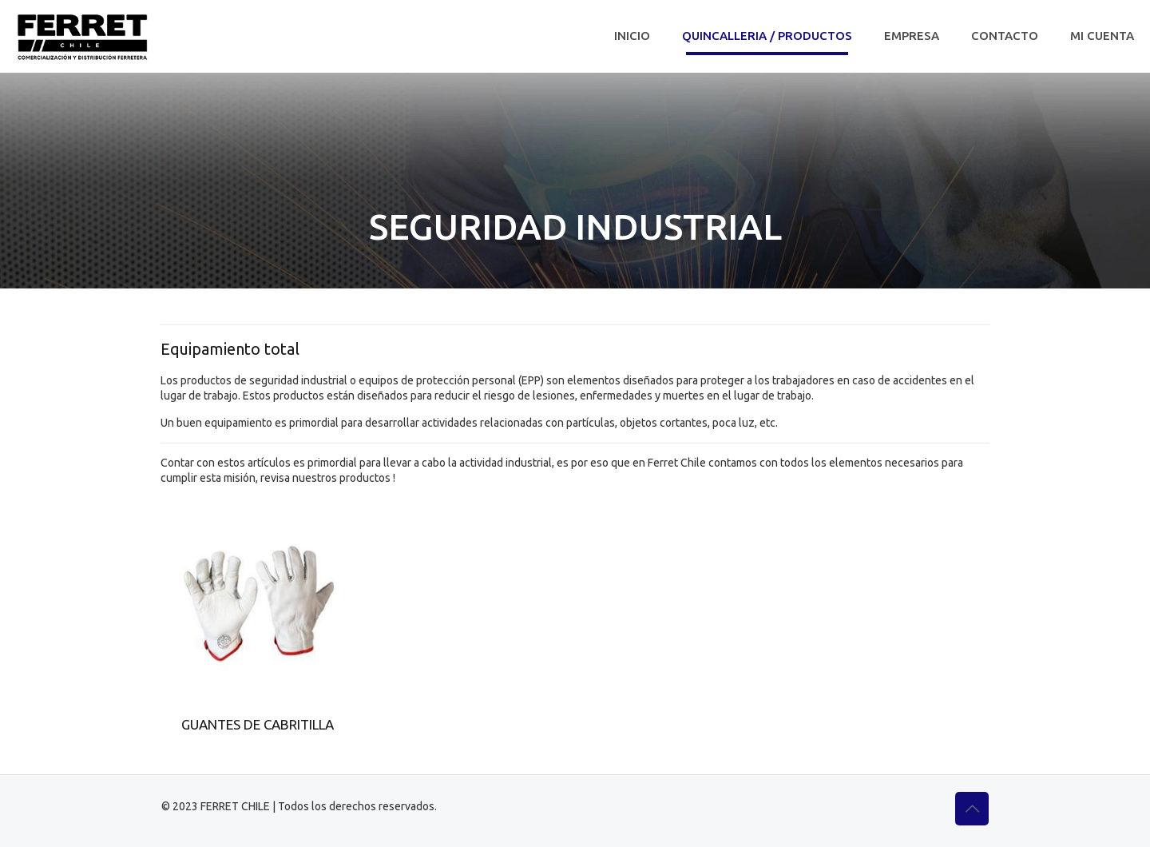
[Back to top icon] (972, 808)
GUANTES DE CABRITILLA (257, 724)
